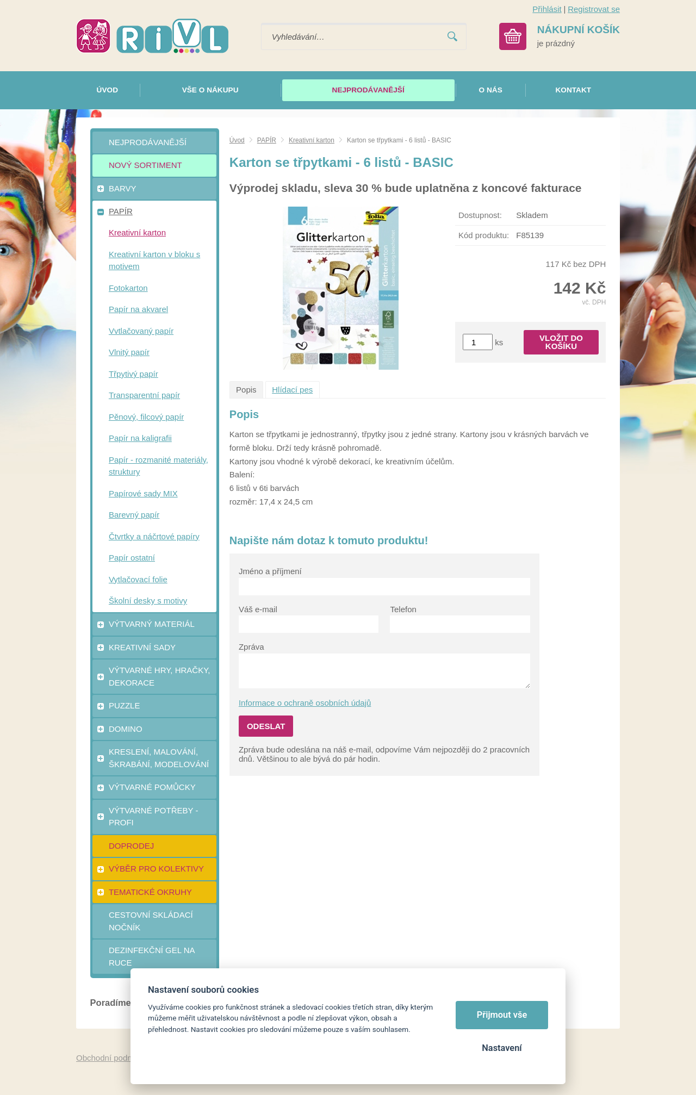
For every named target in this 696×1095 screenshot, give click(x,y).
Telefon (403, 609)
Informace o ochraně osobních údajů (305, 702)
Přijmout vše (502, 1015)
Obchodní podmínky (112, 1057)
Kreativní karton (311, 140)
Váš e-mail (258, 609)
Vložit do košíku (561, 342)
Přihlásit (546, 9)
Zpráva (251, 646)
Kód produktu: (483, 235)
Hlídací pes (292, 389)
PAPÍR (266, 140)
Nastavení (501, 1048)
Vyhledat (452, 36)
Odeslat (266, 726)
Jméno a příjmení (270, 571)
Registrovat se (594, 9)
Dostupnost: (480, 215)
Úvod (237, 140)
